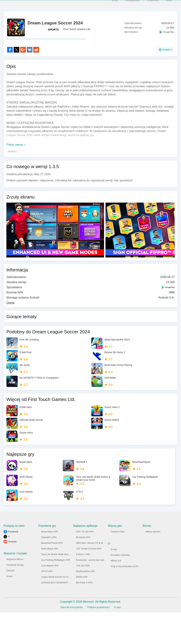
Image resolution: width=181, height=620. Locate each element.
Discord (10, 578)
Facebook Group (15, 572)
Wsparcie (146, 3)
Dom (162, 3)
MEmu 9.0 (116, 568)
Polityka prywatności (98, 615)
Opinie (10, 310)
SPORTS (53, 29)
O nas (114, 557)
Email (9, 584)
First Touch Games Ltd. (77, 29)
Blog (108, 3)
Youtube (12, 549)
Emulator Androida (120, 562)
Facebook (13, 539)
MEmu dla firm (153, 539)
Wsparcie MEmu (14, 567)
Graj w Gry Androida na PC (125, 574)
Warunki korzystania (71, 615)
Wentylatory (126, 3)
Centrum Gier (118, 539)
